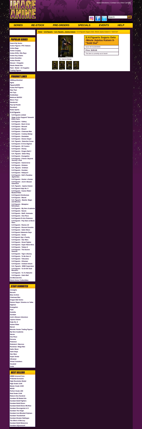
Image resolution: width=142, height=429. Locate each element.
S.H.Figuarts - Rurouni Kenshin (23, 227)
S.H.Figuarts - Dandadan (20, 136)
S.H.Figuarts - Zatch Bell (20, 275)
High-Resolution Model (18, 381)
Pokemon (13, 342)
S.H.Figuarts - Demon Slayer (21, 139)
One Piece (13, 337)
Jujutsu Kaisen (15, 319)
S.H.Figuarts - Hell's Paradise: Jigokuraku (22, 176)
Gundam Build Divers (17, 403)
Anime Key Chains (16, 55)
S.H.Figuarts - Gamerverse (21, 163)
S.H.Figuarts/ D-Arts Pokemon (22, 218)
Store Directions (103, 3)
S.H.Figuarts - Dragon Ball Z (21, 151)
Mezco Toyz (14, 100)
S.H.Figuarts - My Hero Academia (23, 208)
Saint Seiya (14, 352)
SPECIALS (84, 25)
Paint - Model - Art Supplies (19, 68)
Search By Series (16, 43)
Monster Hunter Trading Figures (21, 329)
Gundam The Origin (17, 411)
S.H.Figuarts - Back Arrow (21, 124)
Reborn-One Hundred (17, 396)
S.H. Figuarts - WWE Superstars (23, 266)
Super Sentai (14, 356)
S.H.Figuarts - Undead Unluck (22, 264)
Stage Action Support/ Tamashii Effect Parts (23, 118)
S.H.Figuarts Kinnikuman (20, 195)
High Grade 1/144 (16, 383)
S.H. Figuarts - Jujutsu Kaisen (22, 186)
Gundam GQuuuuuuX (17, 425)
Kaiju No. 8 (14, 322)
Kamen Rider (14, 324)
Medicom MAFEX (16, 97)
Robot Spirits (14, 110)
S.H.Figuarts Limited (19, 115)
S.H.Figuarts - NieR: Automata (22, 213)
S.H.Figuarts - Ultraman (20, 261)
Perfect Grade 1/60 (16, 391)
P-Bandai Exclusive (17, 379)
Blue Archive (14, 295)
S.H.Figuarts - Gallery (19, 121)
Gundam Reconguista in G (19, 408)
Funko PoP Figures (17, 87)
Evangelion (14, 307)
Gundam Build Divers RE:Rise (20, 406)
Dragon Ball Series (16, 300)
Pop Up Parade (15, 105)
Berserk (13, 292)
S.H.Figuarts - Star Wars (20, 240)
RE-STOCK (37, 25)
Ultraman (13, 359)
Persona (13, 339)
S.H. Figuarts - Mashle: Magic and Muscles (22, 201)
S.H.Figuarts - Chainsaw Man (22, 131)
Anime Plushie (15, 60)
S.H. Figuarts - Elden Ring (21, 154)
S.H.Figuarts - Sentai (19, 235)
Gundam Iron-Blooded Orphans (21, 413)
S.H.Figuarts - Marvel (19, 197)
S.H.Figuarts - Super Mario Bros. (23, 245)
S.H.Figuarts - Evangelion (20, 156)
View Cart (124, 3)
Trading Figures (15, 70)
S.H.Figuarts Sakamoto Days (22, 232)
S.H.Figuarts (15, 112)
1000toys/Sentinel (16, 80)
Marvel (12, 327)
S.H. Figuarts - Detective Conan (23, 141)
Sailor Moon (14, 349)
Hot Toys (13, 92)
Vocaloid (13, 364)
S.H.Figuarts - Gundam (20, 170)
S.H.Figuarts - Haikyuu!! (20, 173)
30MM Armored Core (17, 376)
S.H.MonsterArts (16, 278)
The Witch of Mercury (17, 420)
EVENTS (104, 25)
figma (12, 83)
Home (40, 32)
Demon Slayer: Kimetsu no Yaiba (21, 302)
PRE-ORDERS (61, 25)
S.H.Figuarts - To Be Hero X (21, 256)
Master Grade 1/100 (17, 386)
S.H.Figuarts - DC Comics (20, 146)
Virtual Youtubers (16, 361)
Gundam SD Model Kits (18, 398)
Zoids (12, 366)
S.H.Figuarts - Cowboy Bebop (22, 134)
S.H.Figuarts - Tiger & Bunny (22, 254)
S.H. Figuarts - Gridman (20, 168)
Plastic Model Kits (16, 65)
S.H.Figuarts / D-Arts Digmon (22, 144)
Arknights (13, 290)
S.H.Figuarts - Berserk (19, 126)
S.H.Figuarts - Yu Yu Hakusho (22, 273)
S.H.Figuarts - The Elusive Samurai (21, 250)
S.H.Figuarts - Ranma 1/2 (20, 225)
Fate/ (11, 310)
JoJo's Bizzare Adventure (19, 317)
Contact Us (114, 3)
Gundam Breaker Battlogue (19, 418)
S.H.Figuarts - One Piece (20, 216)
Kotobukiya (14, 95)
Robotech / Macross (17, 344)
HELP (121, 25)
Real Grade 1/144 (16, 393)
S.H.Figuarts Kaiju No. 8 (20, 188)
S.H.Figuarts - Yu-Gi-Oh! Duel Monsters (22, 269)
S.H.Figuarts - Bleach (19, 129)
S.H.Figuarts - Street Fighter (21, 242)
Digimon (13, 305)
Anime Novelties (16, 58)
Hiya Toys (13, 90)
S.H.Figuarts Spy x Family (21, 237)
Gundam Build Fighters (18, 401)
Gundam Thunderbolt (17, 416)
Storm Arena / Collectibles (19, 280)
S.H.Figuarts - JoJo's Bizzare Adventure (22, 182)
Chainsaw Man (15, 297)
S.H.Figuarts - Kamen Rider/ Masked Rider (21, 192)
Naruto (12, 334)
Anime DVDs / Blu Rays (18, 53)
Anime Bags (14, 48)
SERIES (18, 25)
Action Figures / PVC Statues (20, 46)
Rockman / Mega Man (17, 347)
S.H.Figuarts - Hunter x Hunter (22, 179)
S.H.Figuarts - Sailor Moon (21, 230)
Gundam (13, 315)
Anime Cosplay (15, 51)
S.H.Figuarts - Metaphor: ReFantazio (20, 205)
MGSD (12, 388)
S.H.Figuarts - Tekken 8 (20, 247)
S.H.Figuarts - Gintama (19, 165)
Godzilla (13, 312)
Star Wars (13, 354)
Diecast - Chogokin (17, 63)
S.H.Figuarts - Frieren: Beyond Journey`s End (22, 159)
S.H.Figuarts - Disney (19, 149)
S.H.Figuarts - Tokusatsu (20, 259)
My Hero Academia (16, 332)
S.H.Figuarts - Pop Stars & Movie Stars (23, 221)
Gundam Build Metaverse (19, 423)
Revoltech (13, 107)
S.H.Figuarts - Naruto (19, 211)
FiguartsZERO (15, 85)
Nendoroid (13, 102)
